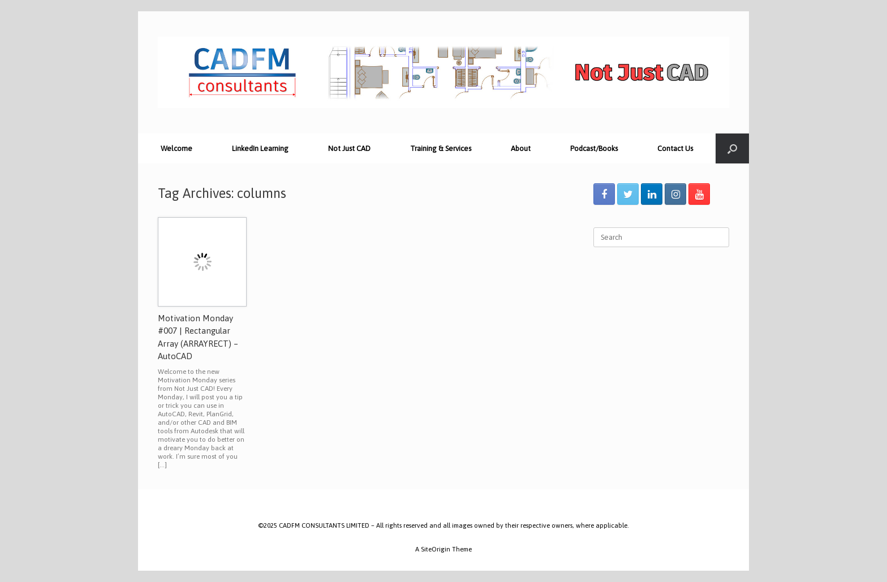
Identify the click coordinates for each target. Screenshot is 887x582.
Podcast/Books (594, 148)
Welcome (176, 148)
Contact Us (675, 148)
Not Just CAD (349, 148)
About (521, 148)
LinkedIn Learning (260, 148)
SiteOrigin (435, 549)
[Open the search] (732, 148)
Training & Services (440, 148)
